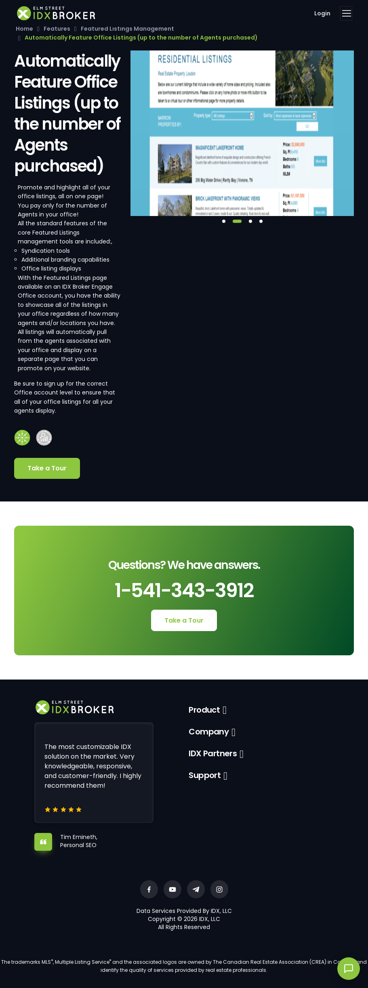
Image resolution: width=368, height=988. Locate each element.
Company (209, 731)
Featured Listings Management (127, 29)
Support (205, 775)
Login (322, 13)
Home (24, 29)
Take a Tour (47, 468)
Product (204, 709)
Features (57, 29)
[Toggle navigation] (346, 13)
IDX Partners (213, 753)
